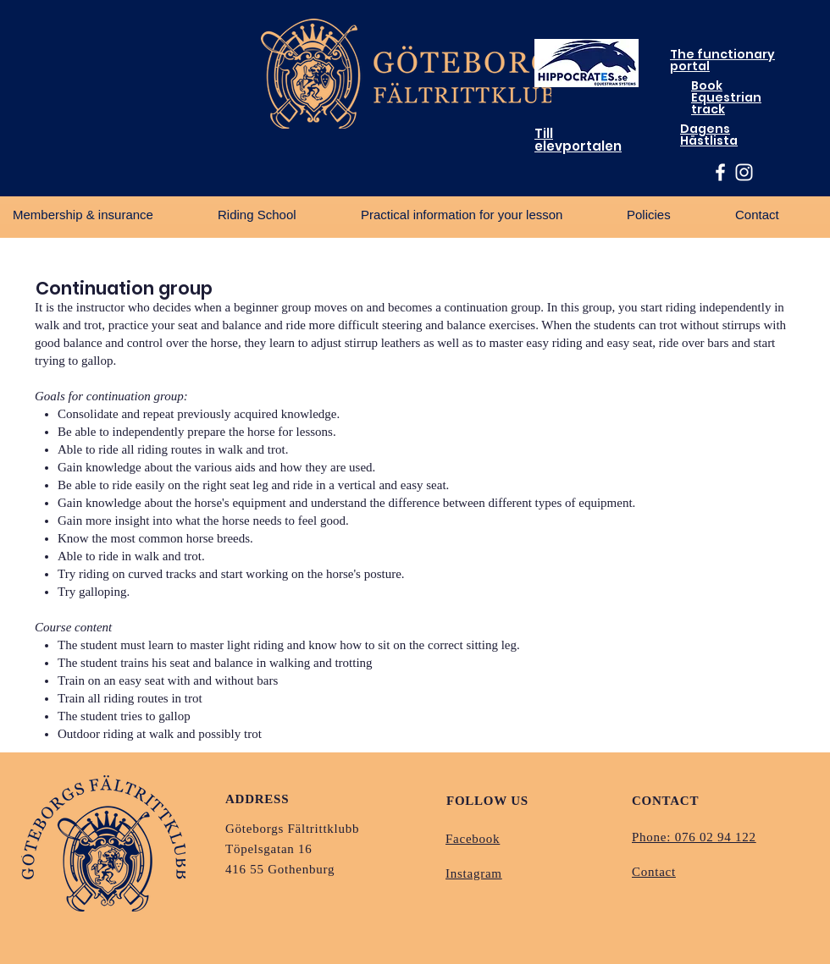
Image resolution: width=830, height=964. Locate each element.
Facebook (472, 839)
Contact (654, 872)
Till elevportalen (578, 139)
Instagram (473, 873)
